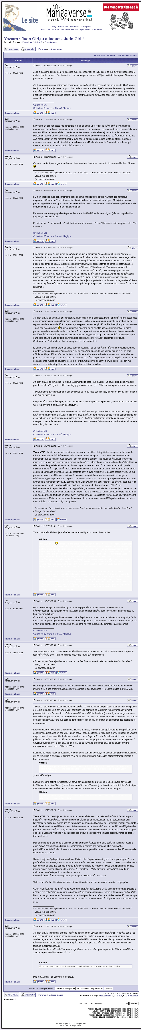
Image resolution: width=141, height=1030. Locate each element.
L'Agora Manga (56, 49)
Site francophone (65, 1026)
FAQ (54, 26)
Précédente (27, 42)
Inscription (86, 26)
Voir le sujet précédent (104, 55)
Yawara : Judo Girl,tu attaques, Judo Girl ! (44, 39)
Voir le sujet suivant (127, 55)
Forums (42, 49)
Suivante (53, 42)
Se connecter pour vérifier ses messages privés (69, 29)
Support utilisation (77, 1026)
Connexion (97, 29)
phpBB (66, 1024)
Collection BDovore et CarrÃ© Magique (52, 108)
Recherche (63, 26)
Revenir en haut (12, 113)
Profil (43, 29)
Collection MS (40, 105)
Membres (74, 26)
